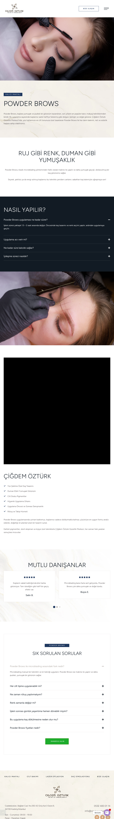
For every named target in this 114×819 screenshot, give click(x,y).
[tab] (57, 220)
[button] (89, 8)
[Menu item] (12, 776)
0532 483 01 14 (102, 805)
